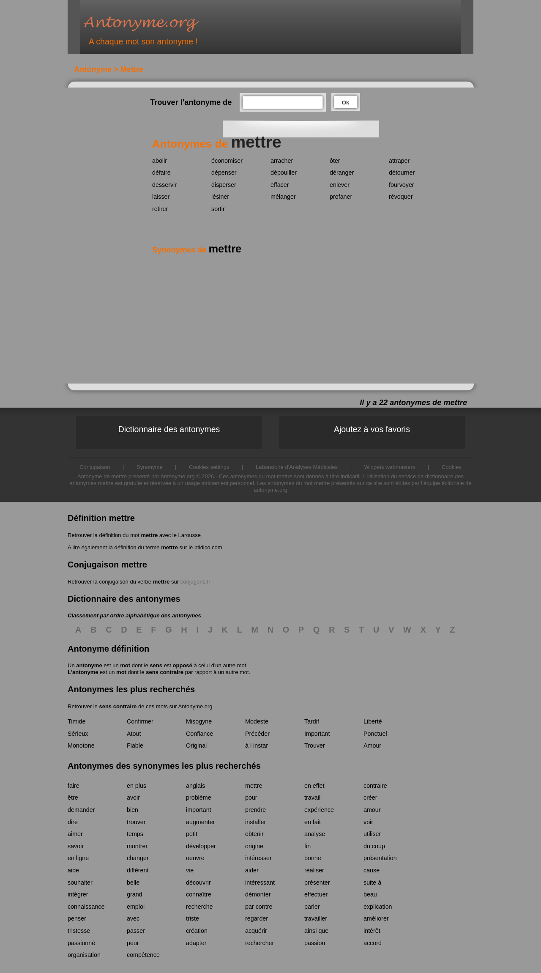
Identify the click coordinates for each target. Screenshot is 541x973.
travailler (315, 918)
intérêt (371, 930)
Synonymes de (196, 250)
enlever (340, 184)
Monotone (81, 745)
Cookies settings (209, 467)
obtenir (254, 833)
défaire (161, 172)
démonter (257, 894)
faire (73, 785)
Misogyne (199, 721)
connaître (198, 894)
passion (314, 943)
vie (190, 870)
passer (136, 930)
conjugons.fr (195, 581)
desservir (164, 184)
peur (133, 943)
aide (73, 870)
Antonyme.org (153, 23)
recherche (199, 906)
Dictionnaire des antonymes (169, 429)
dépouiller (283, 172)
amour (372, 809)
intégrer (78, 894)
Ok (345, 102)
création (197, 930)
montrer (137, 846)
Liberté (372, 721)
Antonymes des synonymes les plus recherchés (164, 765)
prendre (255, 809)
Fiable (135, 745)
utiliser (372, 833)
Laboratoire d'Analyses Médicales (297, 467)
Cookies (452, 467)
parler (312, 906)
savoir (76, 846)
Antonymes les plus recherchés (131, 689)
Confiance (199, 733)
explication (377, 906)
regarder (256, 918)
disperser (223, 184)
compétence (143, 954)
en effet (314, 785)
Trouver (314, 745)
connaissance (86, 906)
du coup (374, 846)
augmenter (200, 822)
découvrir (198, 882)
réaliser (314, 870)
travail (312, 797)
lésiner (220, 196)
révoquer (401, 196)
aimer (75, 833)
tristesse (79, 930)
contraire (375, 785)
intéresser (258, 858)
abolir (159, 160)
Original (196, 745)
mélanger (283, 196)
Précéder (257, 733)
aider (252, 870)
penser (77, 918)
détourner (402, 172)
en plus (136, 785)
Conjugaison (94, 467)
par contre (258, 906)
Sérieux (78, 733)
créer (370, 797)
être (73, 797)
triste (192, 918)
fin (307, 846)
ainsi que (316, 930)
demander (81, 809)
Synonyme (149, 467)
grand (134, 894)
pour (251, 797)
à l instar (256, 745)
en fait (312, 822)
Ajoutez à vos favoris (372, 429)
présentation (380, 858)
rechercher (259, 943)
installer (255, 822)
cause (371, 870)
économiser (227, 160)
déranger (342, 172)
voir (368, 822)
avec (133, 918)
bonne (312, 858)
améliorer (376, 918)
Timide (76, 721)
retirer (160, 209)
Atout (134, 733)
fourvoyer (401, 184)
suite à (372, 882)
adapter (196, 943)
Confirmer (140, 721)
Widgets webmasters (389, 467)
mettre (149, 535)
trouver (136, 822)
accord (372, 943)
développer (201, 846)
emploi (136, 906)
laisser (160, 196)
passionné (81, 943)
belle (133, 882)
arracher (281, 160)
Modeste (256, 721)
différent (137, 870)
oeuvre (195, 858)
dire (73, 822)
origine (254, 846)
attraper (399, 160)
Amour (372, 745)
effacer (279, 184)
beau (370, 894)
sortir (218, 209)
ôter (335, 160)
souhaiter (80, 882)
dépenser (224, 172)
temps (135, 833)
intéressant (260, 882)
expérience (319, 809)
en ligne (78, 858)
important (198, 809)
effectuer (316, 894)
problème (198, 797)
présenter (317, 882)
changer (138, 858)
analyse (314, 833)
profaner (341, 196)
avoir (133, 797)
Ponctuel (375, 733)
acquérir (256, 930)
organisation (84, 954)
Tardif (311, 721)
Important (317, 733)
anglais (195, 785)
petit (191, 833)
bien (132, 809)
